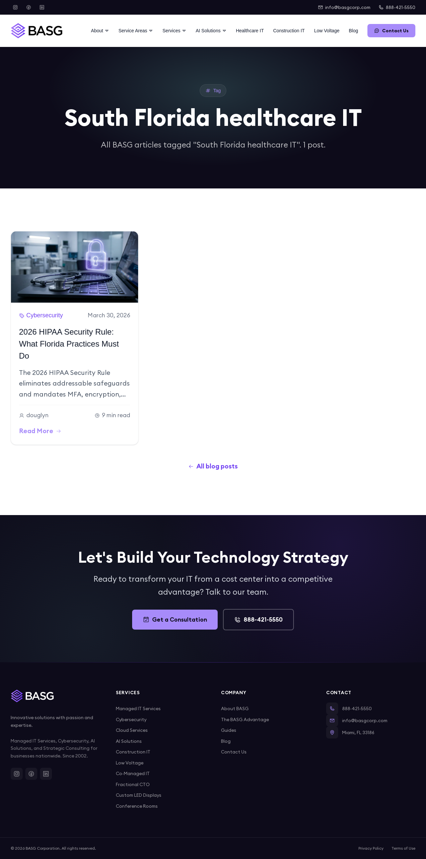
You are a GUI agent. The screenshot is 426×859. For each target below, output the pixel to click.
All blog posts (213, 466)
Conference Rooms (137, 806)
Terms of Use (403, 848)
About (100, 30)
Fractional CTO (133, 784)
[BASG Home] (37, 31)
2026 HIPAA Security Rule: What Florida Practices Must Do (69, 343)
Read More (40, 431)
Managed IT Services (138, 709)
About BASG (235, 709)
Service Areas (135, 30)
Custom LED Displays (138, 795)
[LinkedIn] (42, 7)
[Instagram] (15, 7)
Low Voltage (326, 30)
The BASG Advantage (245, 719)
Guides (228, 730)
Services (174, 30)
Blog (353, 30)
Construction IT (289, 30)
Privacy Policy (370, 848)
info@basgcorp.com (344, 7)
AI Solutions (211, 30)
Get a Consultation (175, 619)
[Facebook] (28, 7)
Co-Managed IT (133, 773)
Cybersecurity (131, 719)
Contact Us (391, 31)
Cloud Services (132, 730)
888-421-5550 (396, 7)
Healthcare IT (250, 30)
